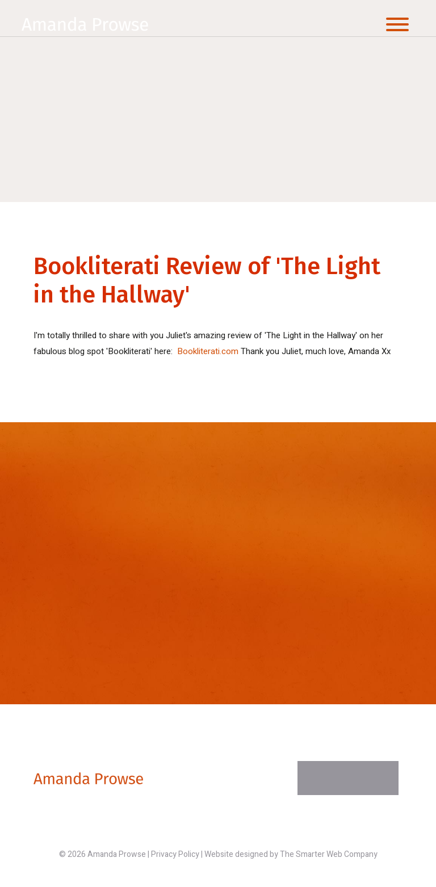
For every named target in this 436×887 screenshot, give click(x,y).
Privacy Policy (175, 854)
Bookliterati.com (207, 351)
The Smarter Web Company (329, 854)
